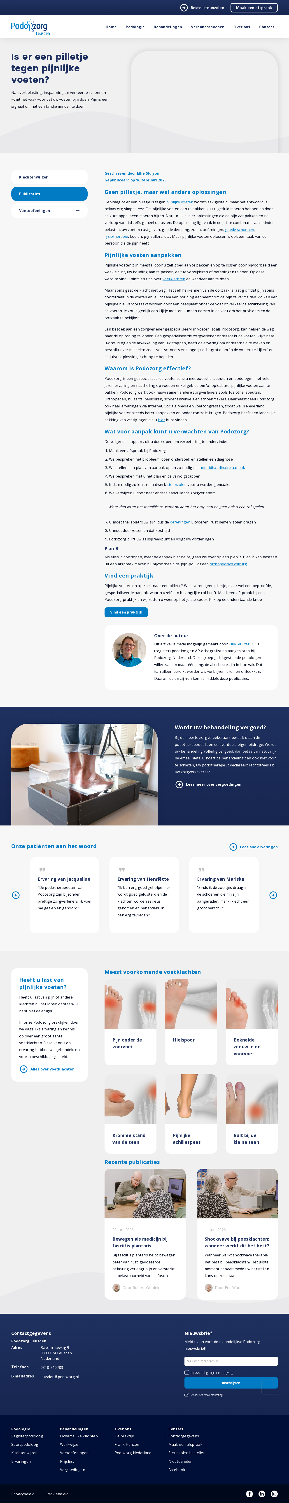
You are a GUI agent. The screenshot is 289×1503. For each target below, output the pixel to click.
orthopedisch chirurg (228, 563)
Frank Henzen (127, 1444)
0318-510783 (52, 1367)
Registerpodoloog (27, 1436)
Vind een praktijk (126, 612)
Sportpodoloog (24, 1444)
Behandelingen (168, 26)
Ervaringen (21, 1461)
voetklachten (174, 278)
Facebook (176, 1469)
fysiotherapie (116, 236)
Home (111, 26)
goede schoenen (239, 229)
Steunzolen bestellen (186, 1452)
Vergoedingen (72, 1469)
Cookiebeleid (57, 1493)
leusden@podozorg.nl (60, 1376)
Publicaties (29, 193)
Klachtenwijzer (33, 177)
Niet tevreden (180, 1461)
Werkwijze (69, 1444)
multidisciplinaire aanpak (223, 467)
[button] (82, 177)
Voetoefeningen (34, 210)
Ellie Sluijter (239, 644)
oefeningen (180, 522)
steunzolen (176, 484)
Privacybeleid (22, 1493)
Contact (266, 26)
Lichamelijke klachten (79, 1436)
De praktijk (124, 1436)
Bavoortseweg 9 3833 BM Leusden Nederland (56, 1353)
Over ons (241, 26)
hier (161, 419)
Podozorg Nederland (133, 1452)
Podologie (135, 26)
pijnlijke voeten (179, 202)
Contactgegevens (183, 1436)
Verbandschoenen (207, 26)
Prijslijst (67, 1461)
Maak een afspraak (254, 7)
